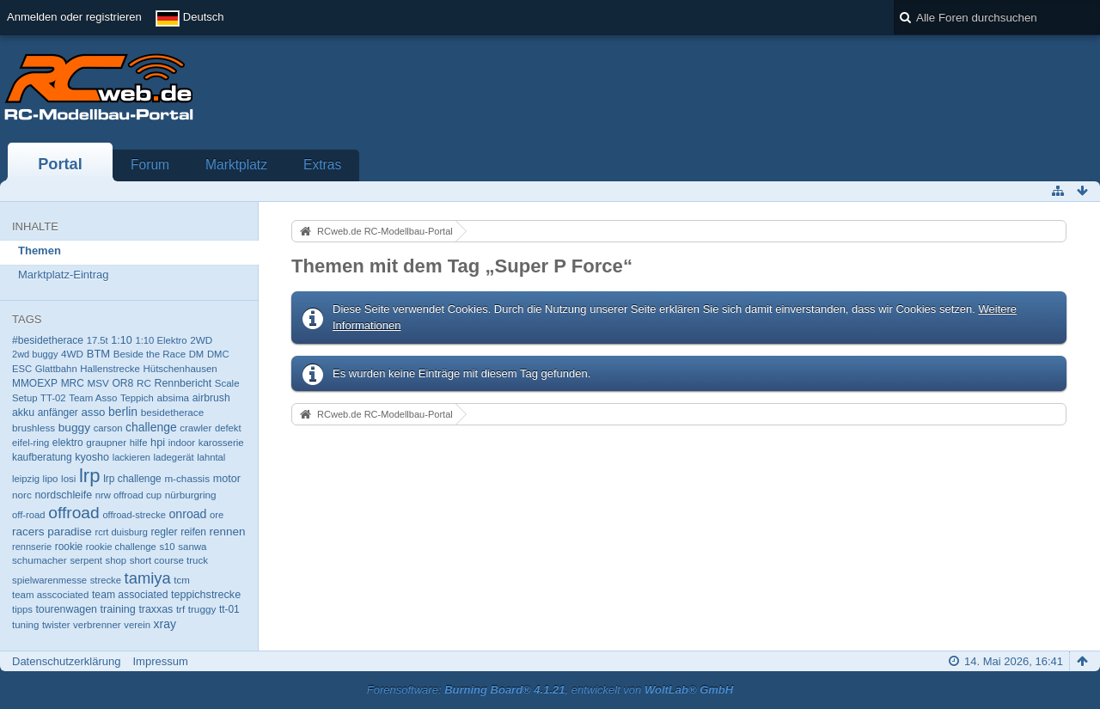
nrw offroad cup (128, 495)
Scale (227, 383)
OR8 (122, 383)
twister (56, 625)
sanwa (192, 546)
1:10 (121, 340)
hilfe (139, 442)
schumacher (39, 559)
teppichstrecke (206, 595)
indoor (181, 442)
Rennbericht (183, 383)
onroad (187, 514)
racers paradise (52, 531)
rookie (68, 547)
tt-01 (229, 609)
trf (180, 609)
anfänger (58, 412)
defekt (228, 428)
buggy (74, 427)
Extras (322, 164)
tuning (25, 625)
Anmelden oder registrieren (74, 16)
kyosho (92, 457)
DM (197, 354)
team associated (130, 595)
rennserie (32, 546)
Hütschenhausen (180, 369)
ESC (22, 369)
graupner (106, 442)
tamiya (148, 578)
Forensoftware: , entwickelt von (550, 689)
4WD (72, 353)
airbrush (211, 398)
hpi (157, 442)
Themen (39, 250)
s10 (166, 546)
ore (216, 515)
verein (137, 625)
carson (108, 428)
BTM (98, 353)
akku (23, 412)
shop (116, 560)
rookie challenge (121, 546)
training (118, 609)
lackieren (131, 457)
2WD (201, 339)
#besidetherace (47, 340)
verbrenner (97, 625)
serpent (86, 560)
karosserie (221, 442)
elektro (67, 443)
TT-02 (52, 398)
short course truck (169, 560)
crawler (195, 428)
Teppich (137, 398)
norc (22, 494)
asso (93, 412)
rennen (228, 531)
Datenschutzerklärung (66, 661)
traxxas (155, 609)
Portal (60, 164)
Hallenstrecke (110, 369)
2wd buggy (35, 354)
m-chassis (187, 478)
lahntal (211, 457)
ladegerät (174, 457)
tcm (182, 580)
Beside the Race (149, 354)
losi (68, 479)
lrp (90, 475)
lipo (50, 479)
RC (144, 382)
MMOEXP (35, 383)
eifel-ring (30, 442)
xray (165, 624)
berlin (123, 412)
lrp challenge (132, 479)
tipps (22, 609)
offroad (74, 513)
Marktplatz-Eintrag (63, 274)
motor (227, 479)
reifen (193, 532)
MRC (72, 383)
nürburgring (191, 494)
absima (172, 397)
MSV (97, 382)
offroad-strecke (133, 515)
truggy (202, 608)
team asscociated (50, 595)
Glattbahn (56, 369)
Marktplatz (236, 164)
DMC (218, 354)
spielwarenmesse (49, 580)
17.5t (97, 340)
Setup (24, 398)
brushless (33, 427)
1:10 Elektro (160, 340)
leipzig (26, 479)
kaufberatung (42, 457)
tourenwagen (65, 609)
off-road (29, 515)
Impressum (159, 661)
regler (163, 532)
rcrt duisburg (121, 532)
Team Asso (93, 398)
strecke (105, 580)
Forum (150, 164)
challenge (151, 427)
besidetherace (173, 412)
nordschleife (63, 495)
